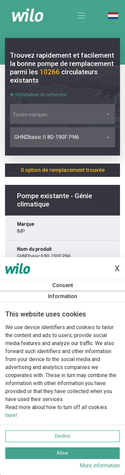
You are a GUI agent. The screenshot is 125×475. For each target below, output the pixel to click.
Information (62, 296)
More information (100, 465)
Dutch (113, 16)
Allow (62, 453)
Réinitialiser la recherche (38, 94)
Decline (62, 436)
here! (11, 415)
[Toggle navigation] (81, 15)
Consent (62, 285)
